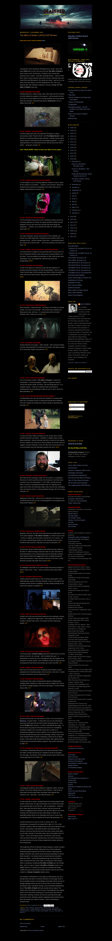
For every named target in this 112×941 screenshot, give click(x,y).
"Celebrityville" (72, 104)
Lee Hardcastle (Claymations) (77, 475)
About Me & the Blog (75, 443)
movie (43, 909)
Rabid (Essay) (72, 118)
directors (47, 907)
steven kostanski (42, 911)
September (75, 190)
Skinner (70, 784)
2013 (72, 219)
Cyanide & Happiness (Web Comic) (79, 470)
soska (32, 911)
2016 (72, 156)
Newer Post (23, 926)
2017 (72, 153)
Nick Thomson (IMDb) (75, 285)
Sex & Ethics (72, 526)
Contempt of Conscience (76, 748)
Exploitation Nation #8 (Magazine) (78, 537)
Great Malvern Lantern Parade (77, 763)
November (75, 184)
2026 (72, 127)
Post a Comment (25, 923)
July (73, 196)
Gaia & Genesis (73, 524)
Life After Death (73, 516)
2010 (72, 228)
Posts (72, 405)
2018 (72, 150)
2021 (72, 142)
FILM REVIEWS (73, 246)
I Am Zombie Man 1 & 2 (75, 797)
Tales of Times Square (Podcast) (78, 480)
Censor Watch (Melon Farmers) (78, 465)
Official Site (79, 499)
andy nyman (29, 907)
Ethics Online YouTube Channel (78, 290)
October (74, 187)
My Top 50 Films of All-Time (77, 448)
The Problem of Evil (74, 518)
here (43, 40)
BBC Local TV (72, 819)
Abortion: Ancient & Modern (76, 520)
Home (43, 926)
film (56, 907)
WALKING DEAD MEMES (76, 275)
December (75, 161)
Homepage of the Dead (75, 473)
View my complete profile (77, 362)
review (48, 909)
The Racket (71, 755)
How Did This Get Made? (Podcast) (79, 478)
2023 (72, 136)
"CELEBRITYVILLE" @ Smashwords (79, 272)
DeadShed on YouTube (75, 280)
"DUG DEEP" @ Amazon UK (77, 258)
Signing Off (71, 793)
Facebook (71, 499)
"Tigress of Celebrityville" (76, 102)
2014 (72, 216)
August (74, 193)
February (75, 210)
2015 (72, 159)
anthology (39, 907)
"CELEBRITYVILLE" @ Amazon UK (79, 268)
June (73, 199)
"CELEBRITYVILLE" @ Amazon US (79, 270)
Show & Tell (71, 816)
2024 (72, 133)
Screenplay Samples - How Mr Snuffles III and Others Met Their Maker (79, 109)
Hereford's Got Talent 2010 (76, 759)
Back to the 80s (73, 757)
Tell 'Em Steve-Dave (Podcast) (77, 483)
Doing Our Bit (72, 782)
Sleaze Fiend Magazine (75, 295)
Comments (73, 409)
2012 (72, 222)
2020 (72, 144)
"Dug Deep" (71, 95)
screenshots (25, 911)
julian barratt (35, 909)
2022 (72, 139)
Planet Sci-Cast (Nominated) (77, 791)
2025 (72, 130)
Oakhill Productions (74, 287)
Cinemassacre (72, 468)
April (73, 204)
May (73, 201)
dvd (53, 907)
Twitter (70, 503)
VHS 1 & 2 (71, 795)
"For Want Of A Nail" (74, 539)
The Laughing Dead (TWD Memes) (79, 485)
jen (27, 909)
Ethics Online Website (75, 292)
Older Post (61, 926)
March (74, 207)
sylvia (51, 911)
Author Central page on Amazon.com (79, 278)
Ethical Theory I (73, 513)
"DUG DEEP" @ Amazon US (77, 260)
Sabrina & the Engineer (75, 761)
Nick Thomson (85, 304)
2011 (72, 225)
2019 (72, 147)
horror (22, 909)
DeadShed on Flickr (74, 282)
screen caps (56, 909)
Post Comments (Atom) (36, 930)
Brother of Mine (73, 774)
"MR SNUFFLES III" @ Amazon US (79, 265)
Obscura (70, 776)
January (74, 213)
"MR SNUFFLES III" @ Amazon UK (79, 263)
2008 (72, 233)
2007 (72, 236)
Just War (71, 522)
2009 (72, 231)
